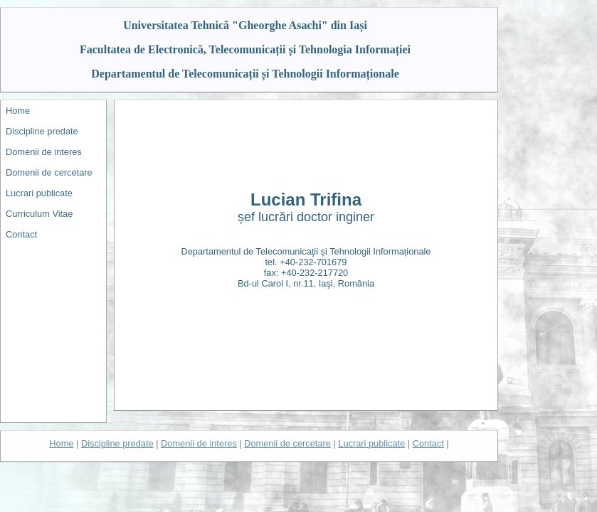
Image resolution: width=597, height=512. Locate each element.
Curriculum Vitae (39, 213)
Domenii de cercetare (49, 172)
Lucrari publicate (39, 193)
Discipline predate (42, 131)
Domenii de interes (44, 151)
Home (18, 110)
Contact (21, 234)
